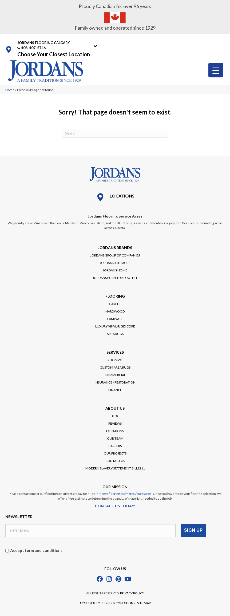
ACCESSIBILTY (90, 603)
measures (144, 494)
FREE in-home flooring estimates (111, 494)
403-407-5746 (33, 47)
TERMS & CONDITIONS (118, 603)
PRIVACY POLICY (132, 593)
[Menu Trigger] (215, 70)
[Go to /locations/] (115, 197)
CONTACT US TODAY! (115, 506)
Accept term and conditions (36, 550)
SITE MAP (144, 603)
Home (9, 90)
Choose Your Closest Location (53, 54)
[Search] (115, 133)
